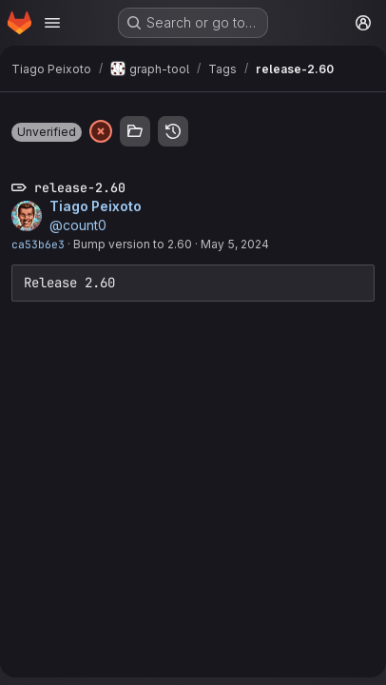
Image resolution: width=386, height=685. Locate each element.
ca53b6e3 (38, 244)
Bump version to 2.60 (132, 244)
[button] (46, 132)
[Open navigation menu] (52, 23)
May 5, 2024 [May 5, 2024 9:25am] (235, 244)
